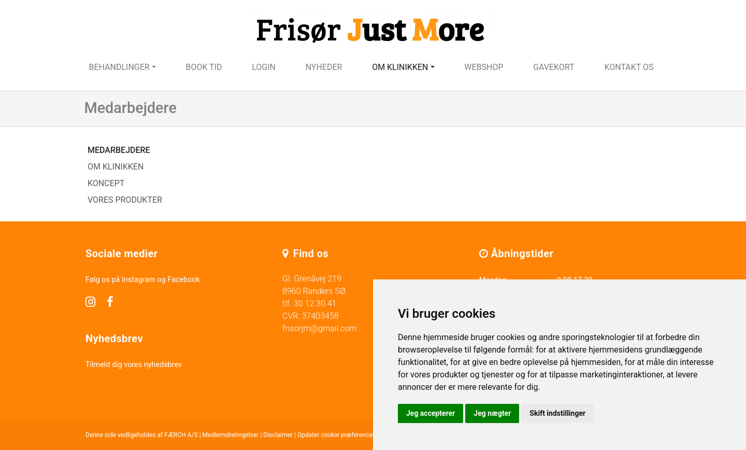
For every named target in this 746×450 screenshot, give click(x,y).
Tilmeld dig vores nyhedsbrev (133, 364)
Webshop (483, 67)
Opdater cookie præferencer (336, 435)
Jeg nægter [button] (492, 413)
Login (264, 67)
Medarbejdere (119, 150)
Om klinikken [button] (400, 67)
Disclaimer (278, 435)
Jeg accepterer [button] (430, 413)
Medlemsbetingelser (231, 435)
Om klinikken (116, 167)
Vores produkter (125, 200)
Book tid (203, 67)
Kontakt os (628, 67)
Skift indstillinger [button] (557, 413)
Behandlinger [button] (119, 67)
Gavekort (554, 67)
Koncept (106, 183)
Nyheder (324, 67)
